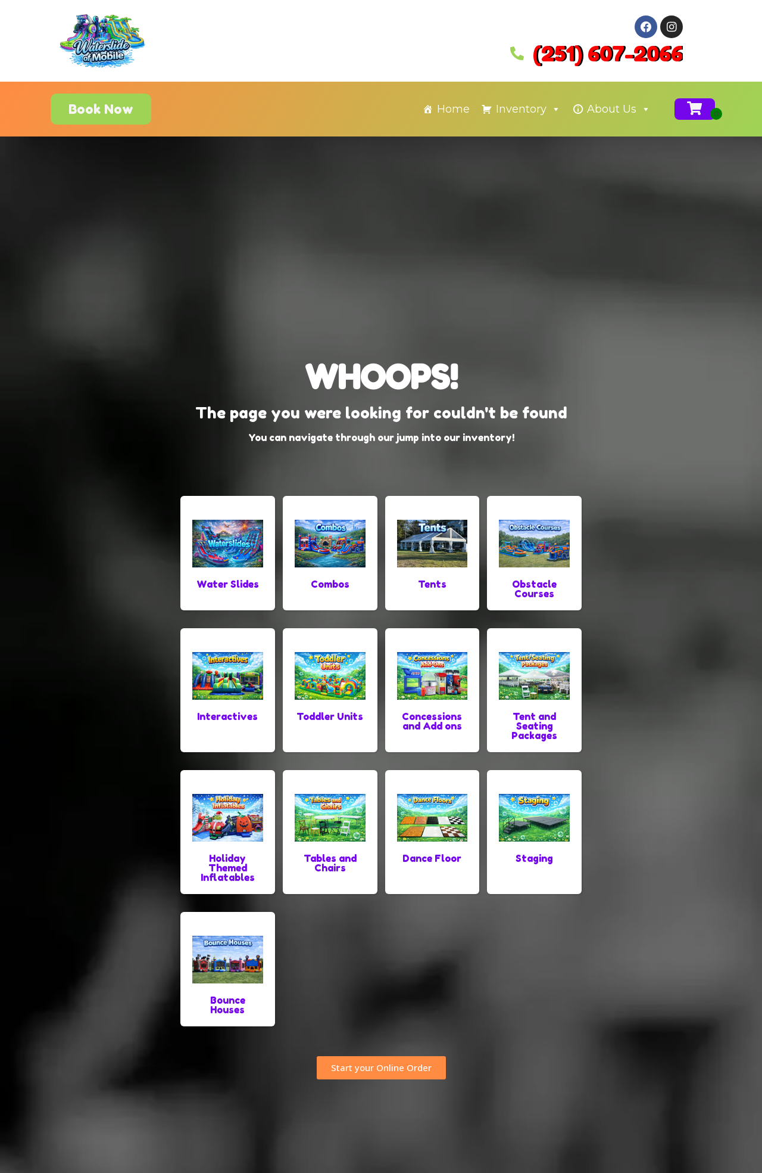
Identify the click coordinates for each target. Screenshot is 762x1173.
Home (453, 109)
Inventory (528, 109)
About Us (619, 109)
